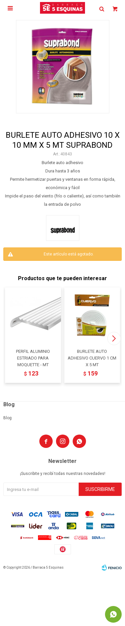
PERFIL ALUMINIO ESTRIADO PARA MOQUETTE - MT (33, 358)
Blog (7, 418)
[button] (113, 338)
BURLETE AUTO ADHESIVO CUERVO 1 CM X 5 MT (92, 358)
